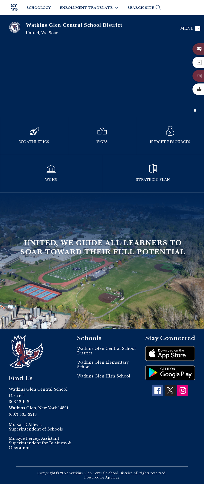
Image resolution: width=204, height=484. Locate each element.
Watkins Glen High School (103, 376)
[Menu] (189, 28)
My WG (14, 8)
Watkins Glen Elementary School (103, 364)
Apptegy (112, 477)
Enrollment (73, 8)
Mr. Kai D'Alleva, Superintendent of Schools (36, 426)
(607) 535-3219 (23, 414)
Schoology (39, 8)
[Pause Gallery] (195, 110)
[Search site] (144, 8)
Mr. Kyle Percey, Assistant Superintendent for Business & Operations (40, 443)
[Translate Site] (103, 8)
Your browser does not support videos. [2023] (102, 79)
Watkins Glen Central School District (106, 350)
